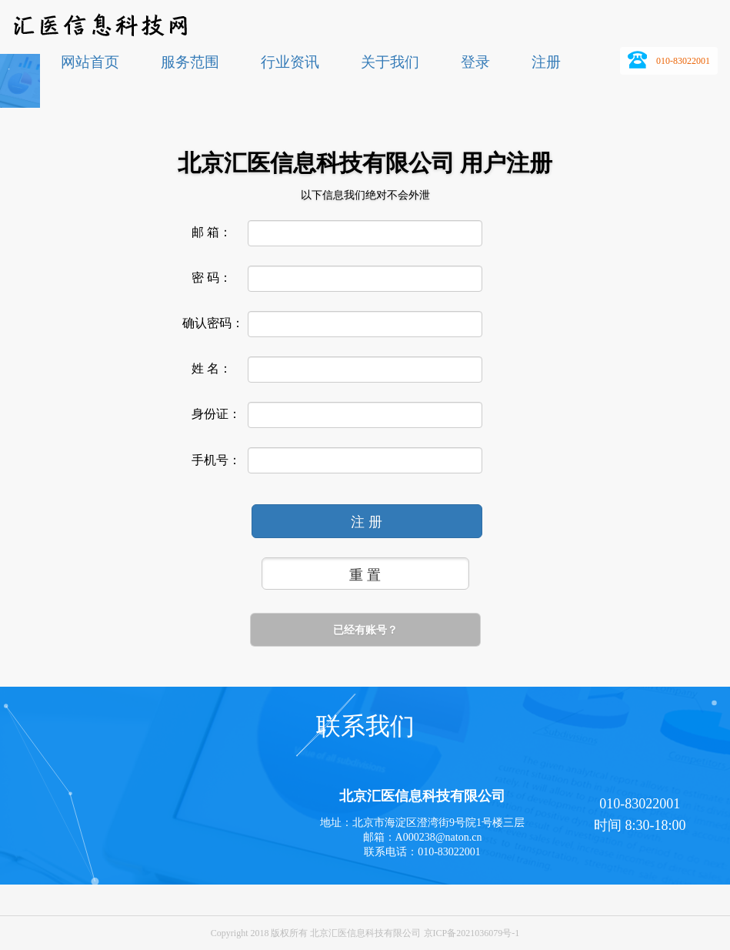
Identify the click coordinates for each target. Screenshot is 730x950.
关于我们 (390, 62)
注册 (546, 62)
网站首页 (90, 62)
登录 (475, 62)
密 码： (212, 278)
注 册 (366, 522)
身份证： (216, 414)
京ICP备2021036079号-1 (472, 933)
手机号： (216, 460)
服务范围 (190, 62)
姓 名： (212, 369)
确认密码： (213, 323)
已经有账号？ (365, 630)
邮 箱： (212, 232)
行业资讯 (290, 62)
